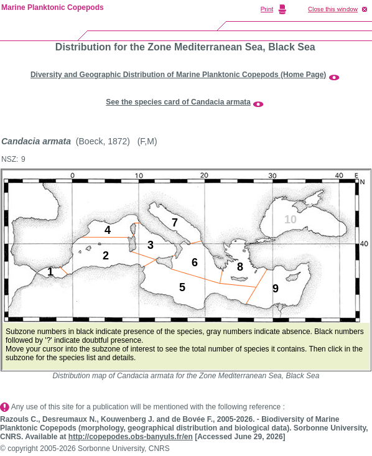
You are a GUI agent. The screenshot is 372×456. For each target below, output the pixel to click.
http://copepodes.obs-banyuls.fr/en (130, 436)
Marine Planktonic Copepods (52, 7)
